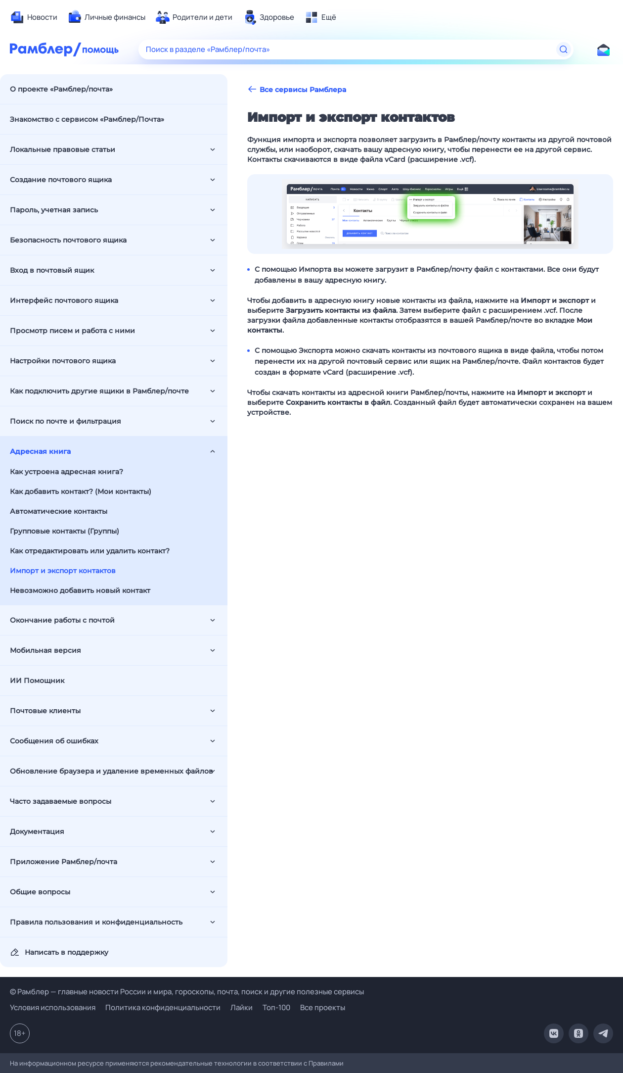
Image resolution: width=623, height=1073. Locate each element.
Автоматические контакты (58, 511)
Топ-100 (276, 1007)
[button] (430, 214)
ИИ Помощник (37, 680)
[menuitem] (33, 17)
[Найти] (564, 49)
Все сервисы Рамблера (296, 89)
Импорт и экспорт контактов (63, 570)
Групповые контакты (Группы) (64, 531)
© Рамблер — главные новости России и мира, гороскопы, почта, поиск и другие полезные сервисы (187, 991)
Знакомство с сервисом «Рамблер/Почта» (87, 119)
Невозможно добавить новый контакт (80, 590)
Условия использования (52, 1007)
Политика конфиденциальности (163, 1007)
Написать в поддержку (59, 952)
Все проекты (322, 1007)
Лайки (241, 1007)
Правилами (326, 1063)
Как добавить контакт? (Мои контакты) (80, 491)
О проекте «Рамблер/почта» (61, 89)
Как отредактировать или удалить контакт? (90, 550)
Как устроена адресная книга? (66, 471)
